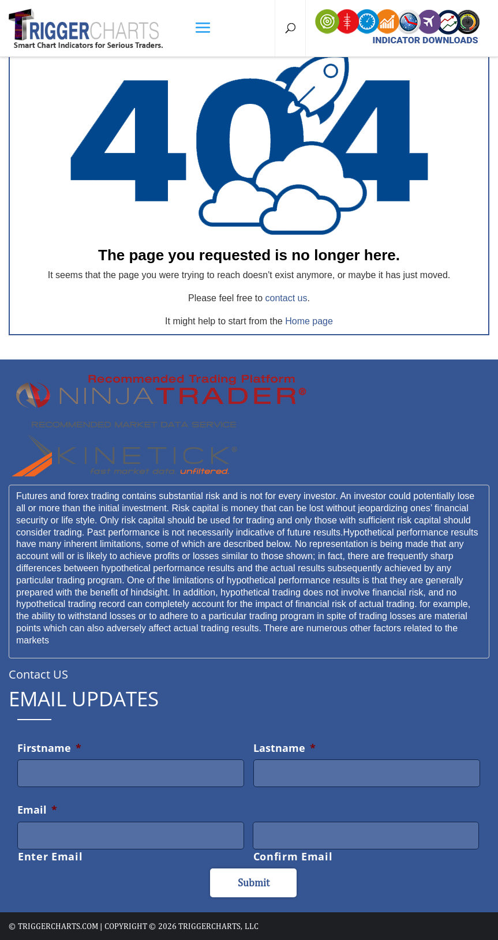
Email (37, 810)
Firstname (49, 748)
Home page (309, 321)
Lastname (284, 748)
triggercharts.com (58, 926)
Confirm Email (293, 856)
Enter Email (50, 856)
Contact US (38, 674)
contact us (286, 298)
